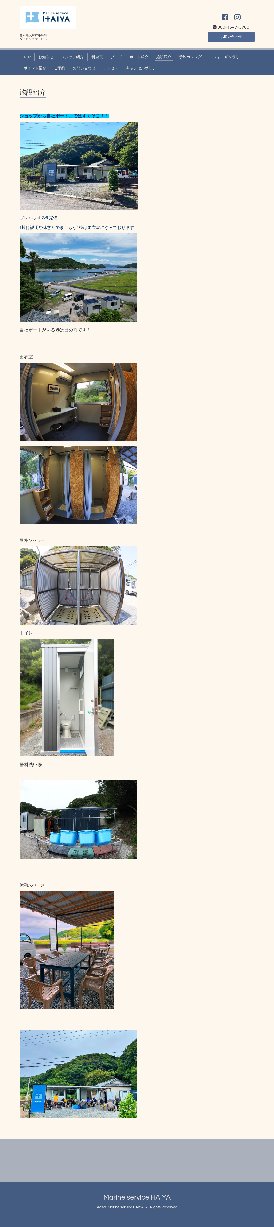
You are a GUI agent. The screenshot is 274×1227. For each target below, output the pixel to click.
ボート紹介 (139, 57)
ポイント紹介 (35, 68)
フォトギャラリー (228, 57)
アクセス (110, 68)
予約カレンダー (192, 57)
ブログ (116, 57)
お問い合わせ (231, 36)
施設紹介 (163, 57)
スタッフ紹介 (72, 57)
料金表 (97, 57)
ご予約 (59, 68)
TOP (27, 57)
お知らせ (45, 57)
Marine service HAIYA (137, 1197)
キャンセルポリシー (143, 68)
